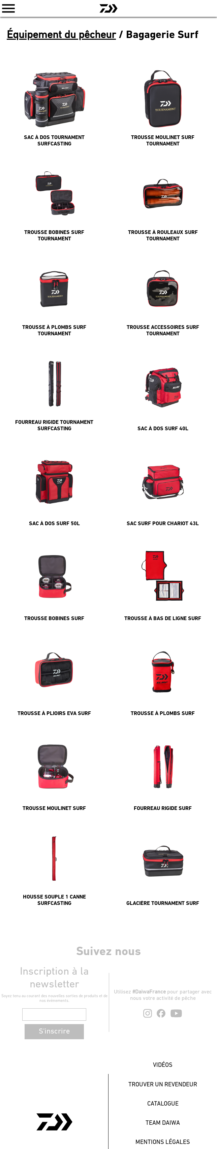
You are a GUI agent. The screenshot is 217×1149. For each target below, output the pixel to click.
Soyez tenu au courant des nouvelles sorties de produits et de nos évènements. (54, 998)
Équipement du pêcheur (61, 35)
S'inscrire (54, 1032)
